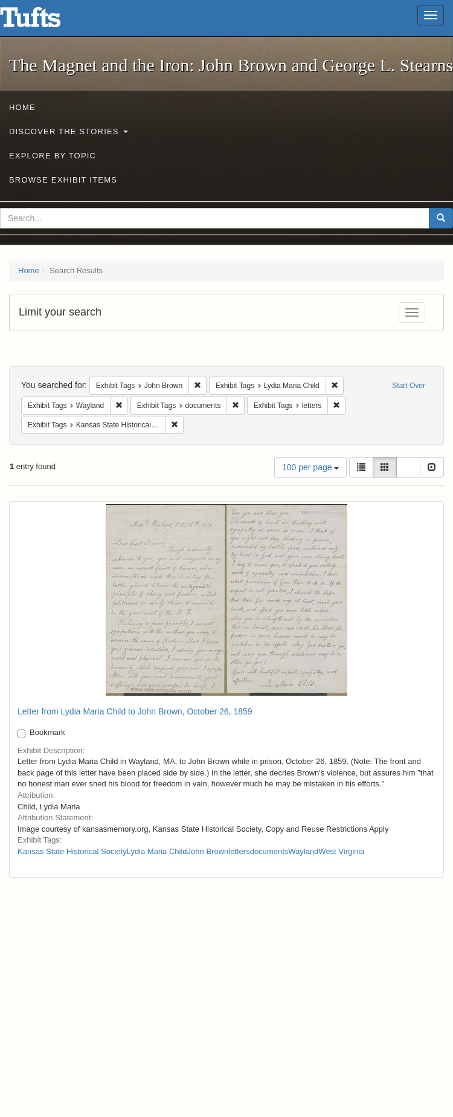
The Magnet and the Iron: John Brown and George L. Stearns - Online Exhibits (45, 21)
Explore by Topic (52, 155)
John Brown (208, 851)
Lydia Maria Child (157, 851)
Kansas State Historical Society (72, 851)
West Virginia (341, 851)
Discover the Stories (68, 131)
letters (238, 851)
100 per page (310, 467)
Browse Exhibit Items (63, 179)
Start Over (408, 385)
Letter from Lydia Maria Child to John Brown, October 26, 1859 (135, 711)
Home (22, 107)
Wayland (303, 851)
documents (269, 851)
